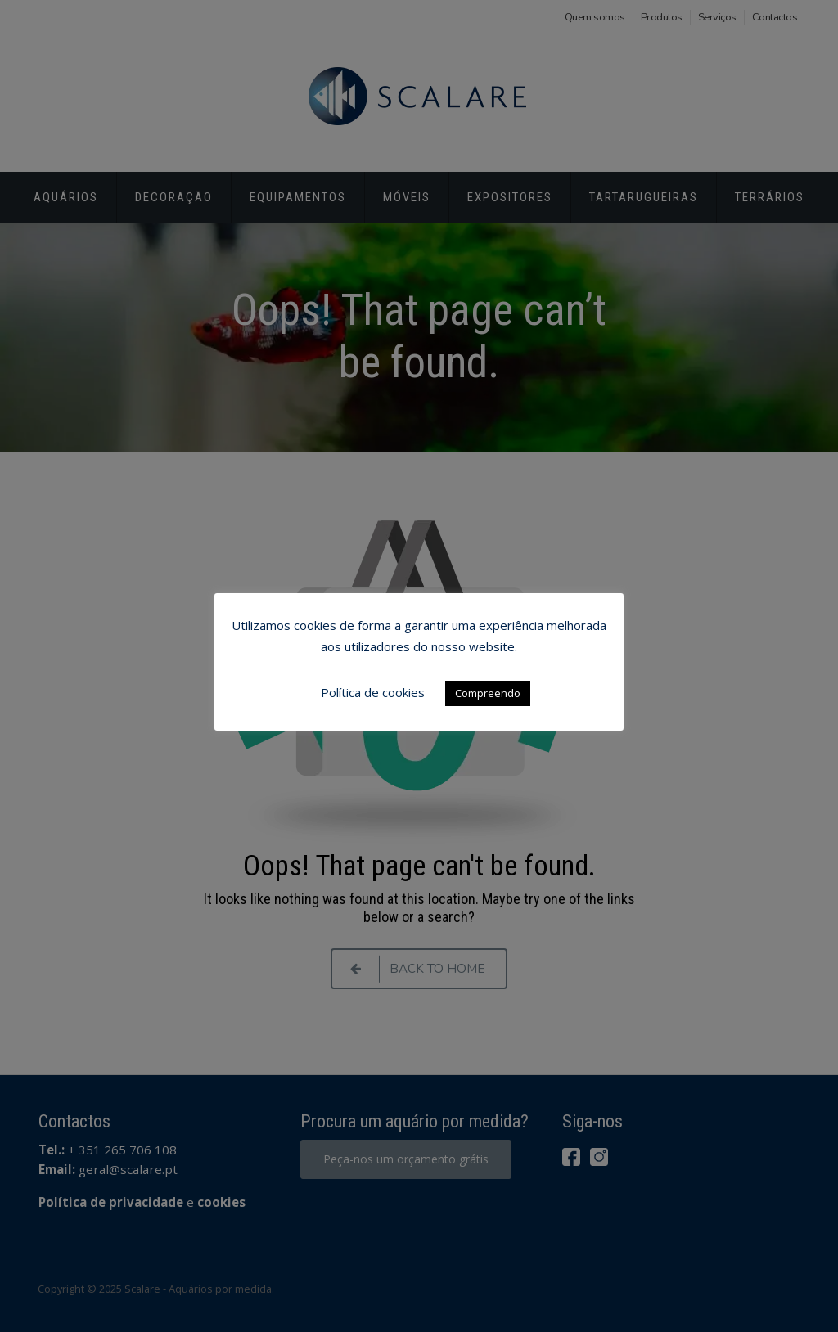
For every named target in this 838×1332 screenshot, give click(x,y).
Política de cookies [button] (373, 692)
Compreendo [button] (487, 693)
